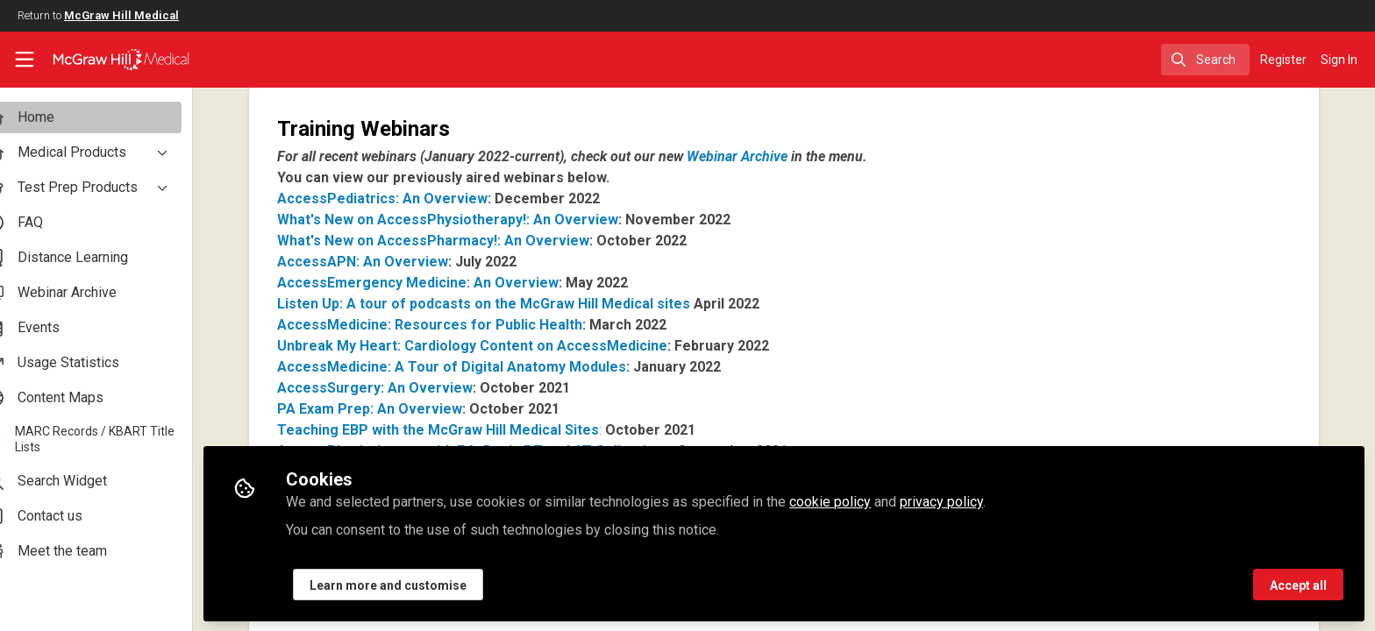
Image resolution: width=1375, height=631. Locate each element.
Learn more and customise (419, 585)
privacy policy (973, 501)
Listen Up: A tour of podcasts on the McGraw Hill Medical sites (515, 303)
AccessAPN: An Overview (394, 261)
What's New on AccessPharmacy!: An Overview (465, 240)
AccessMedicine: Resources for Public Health (461, 324)
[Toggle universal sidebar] (24, 59)
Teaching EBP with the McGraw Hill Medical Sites (470, 430)
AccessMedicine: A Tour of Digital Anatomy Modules (483, 366)
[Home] (110, 59)
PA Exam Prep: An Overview (401, 409)
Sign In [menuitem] (1339, 60)
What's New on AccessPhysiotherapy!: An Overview (479, 219)
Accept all (1298, 585)
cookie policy (861, 501)
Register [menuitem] (1283, 60)
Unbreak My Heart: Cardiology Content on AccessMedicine (504, 345)
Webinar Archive (768, 156)
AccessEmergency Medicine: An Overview (449, 282)
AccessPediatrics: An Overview (414, 198)
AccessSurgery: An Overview (406, 387)
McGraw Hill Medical (121, 15)
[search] (1205, 59)
